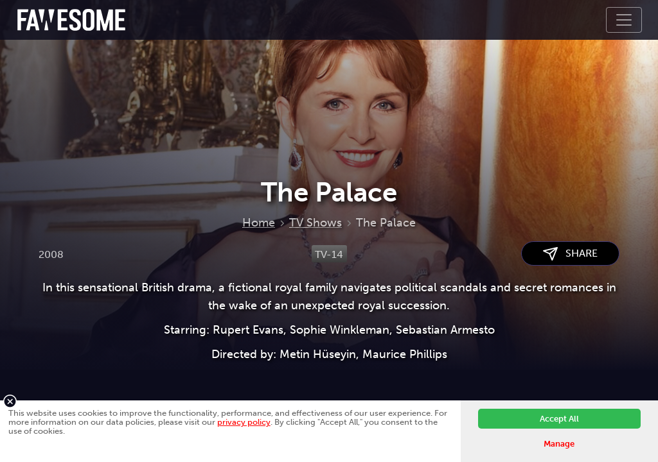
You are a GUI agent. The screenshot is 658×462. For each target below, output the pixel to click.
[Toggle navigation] (624, 20)
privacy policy (244, 422)
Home (258, 223)
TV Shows (315, 223)
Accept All (559, 419)
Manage (559, 444)
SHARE (570, 254)
